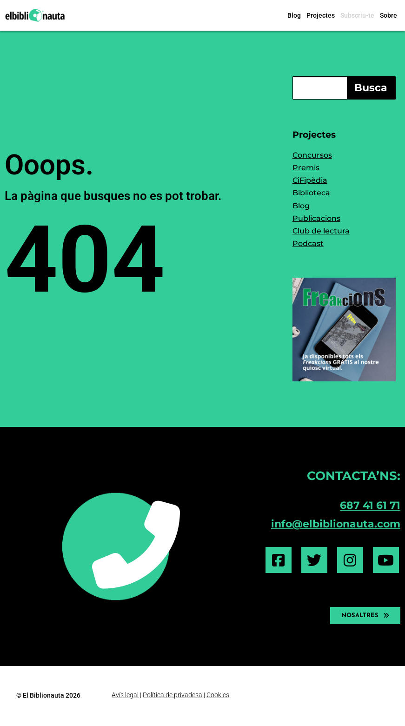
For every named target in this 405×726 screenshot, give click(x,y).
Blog (294, 15)
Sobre (388, 15)
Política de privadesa (172, 695)
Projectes (320, 15)
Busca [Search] (370, 87)
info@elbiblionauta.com (335, 524)
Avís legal (125, 695)
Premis (305, 167)
